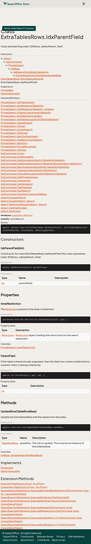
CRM (25, 215)
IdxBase (15, 68)
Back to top (58, 539)
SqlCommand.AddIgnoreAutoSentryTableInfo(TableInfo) (33, 160)
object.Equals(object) (13, 197)
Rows (30, 215)
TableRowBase (10, 443)
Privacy (61, 536)
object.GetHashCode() (14, 207)
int (3, 283)
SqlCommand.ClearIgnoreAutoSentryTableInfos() (29, 170)
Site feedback (76, 536)
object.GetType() (10, 211)
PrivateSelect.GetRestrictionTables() (22, 139)
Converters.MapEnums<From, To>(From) (24, 487)
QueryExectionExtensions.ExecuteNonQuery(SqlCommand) (35, 497)
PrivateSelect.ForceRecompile (18, 146)
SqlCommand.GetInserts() (16, 180)
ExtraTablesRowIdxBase (47, 75)
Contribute (43, 539)
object (7, 58)
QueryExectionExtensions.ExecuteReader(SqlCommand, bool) (36, 507)
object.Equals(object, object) (18, 201)
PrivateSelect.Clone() (13, 126)
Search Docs (10, 539)
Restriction (11, 309)
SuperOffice (17, 215)
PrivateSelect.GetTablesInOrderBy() (21, 116)
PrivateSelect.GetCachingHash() (19, 136)
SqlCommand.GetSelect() (16, 190)
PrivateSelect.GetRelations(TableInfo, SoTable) (27, 109)
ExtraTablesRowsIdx (32, 78)
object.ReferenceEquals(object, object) (24, 204)
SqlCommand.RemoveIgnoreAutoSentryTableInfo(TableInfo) (35, 167)
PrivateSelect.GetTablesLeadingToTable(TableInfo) (30, 119)
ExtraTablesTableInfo (35, 72)
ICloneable (7, 90)
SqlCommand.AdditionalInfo (17, 156)
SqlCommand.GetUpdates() (17, 184)
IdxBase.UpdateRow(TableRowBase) (21, 455)
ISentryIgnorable (10, 93)
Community (27, 536)
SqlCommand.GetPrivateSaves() (19, 177)
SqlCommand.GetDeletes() (16, 187)
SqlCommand (14, 61)
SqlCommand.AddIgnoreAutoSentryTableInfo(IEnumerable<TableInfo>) (41, 163)
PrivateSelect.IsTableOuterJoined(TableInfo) (26, 112)
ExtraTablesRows (10, 78)
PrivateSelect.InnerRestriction (18, 347)
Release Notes (45, 536)
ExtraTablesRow (24, 75)
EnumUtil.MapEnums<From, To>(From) (22, 483)
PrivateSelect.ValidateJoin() (16, 122)
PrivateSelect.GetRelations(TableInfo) (22, 105)
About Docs (27, 539)
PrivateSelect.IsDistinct (14, 143)
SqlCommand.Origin (12, 153)
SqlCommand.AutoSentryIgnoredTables (24, 194)
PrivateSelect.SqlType (13, 149)
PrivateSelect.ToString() (14, 133)
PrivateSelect (16, 65)
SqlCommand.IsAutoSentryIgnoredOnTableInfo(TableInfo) (34, 173)
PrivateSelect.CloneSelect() (17, 129)
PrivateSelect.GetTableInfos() (17, 102)
